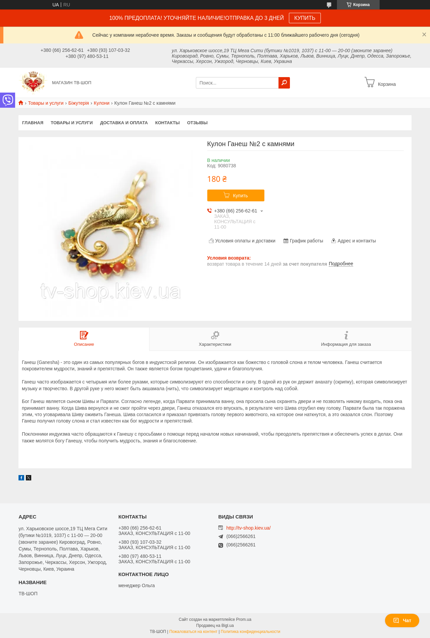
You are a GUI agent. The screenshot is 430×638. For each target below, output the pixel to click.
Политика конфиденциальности (250, 631)
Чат (402, 620)
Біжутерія (79, 103)
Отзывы (197, 122)
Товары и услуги (45, 103)
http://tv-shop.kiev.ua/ (248, 528)
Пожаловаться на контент (193, 631)
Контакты (167, 122)
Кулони (102, 103)
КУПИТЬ (304, 18)
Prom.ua (243, 619)
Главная (32, 122)
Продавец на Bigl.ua (215, 625)
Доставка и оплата (124, 122)
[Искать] (284, 83)
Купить (240, 195)
